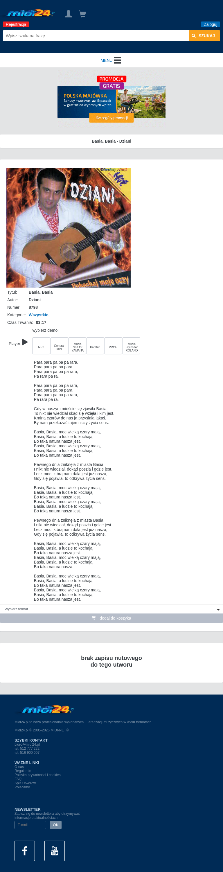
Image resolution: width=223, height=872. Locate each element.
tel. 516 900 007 (27, 753)
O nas (19, 767)
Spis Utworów (25, 783)
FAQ (18, 779)
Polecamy (22, 787)
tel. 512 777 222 (27, 749)
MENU (111, 60)
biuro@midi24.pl (27, 744)
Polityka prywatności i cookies (38, 775)
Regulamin (23, 771)
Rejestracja (16, 24)
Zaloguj (210, 24)
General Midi (59, 347)
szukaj (203, 35)
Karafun (95, 347)
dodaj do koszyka (111, 618)
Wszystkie (38, 315)
